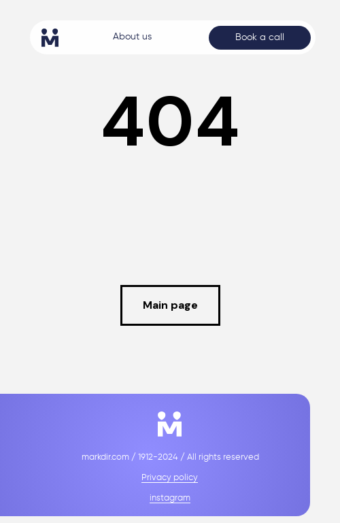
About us (132, 36)
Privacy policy (169, 477)
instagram (170, 498)
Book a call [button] (259, 37)
